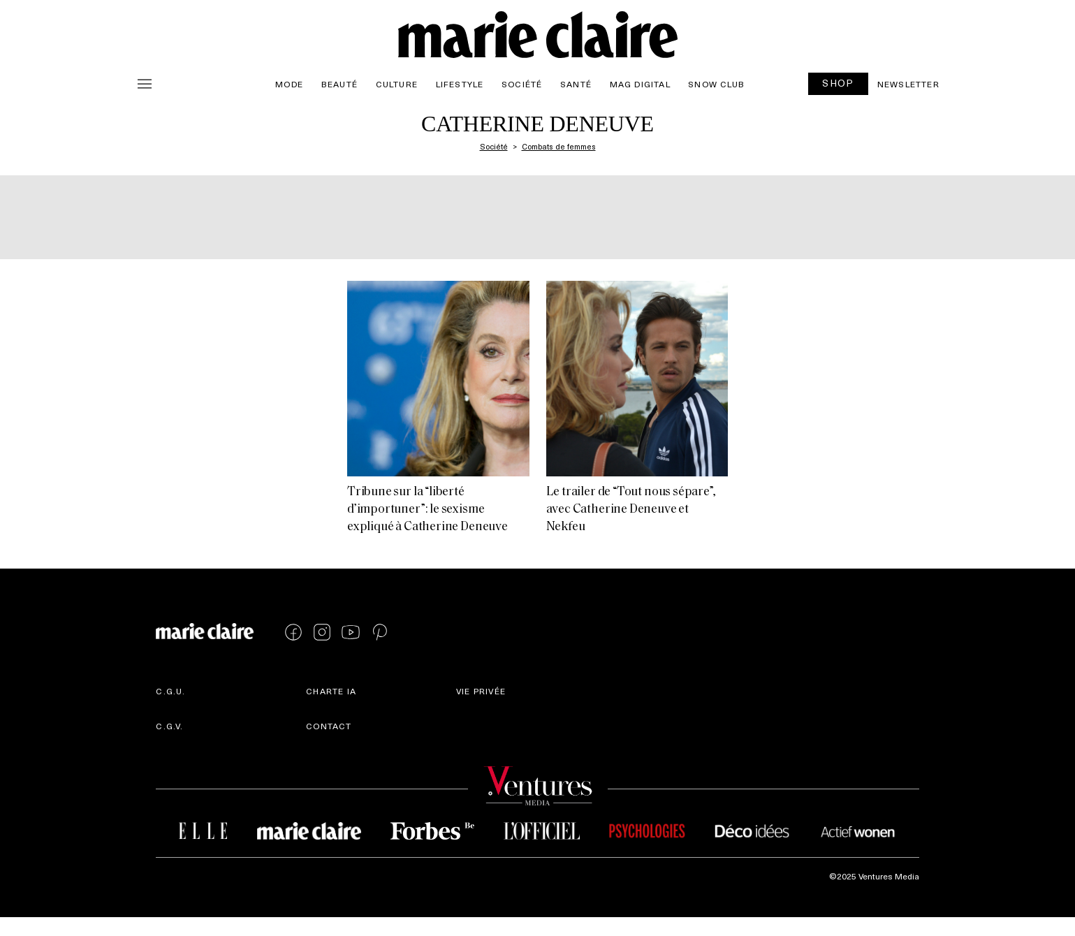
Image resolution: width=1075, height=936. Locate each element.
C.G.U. (170, 691)
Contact (328, 725)
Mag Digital (640, 84)
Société (522, 84)
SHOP (838, 82)
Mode (289, 84)
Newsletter (908, 84)
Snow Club (716, 84)
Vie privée (481, 691)
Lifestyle (460, 84)
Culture (397, 84)
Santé (576, 84)
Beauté (339, 84)
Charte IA (331, 691)
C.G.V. (169, 725)
